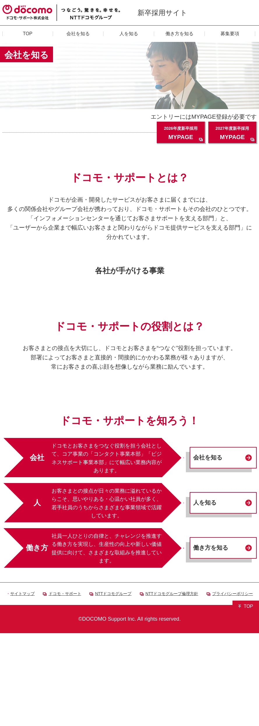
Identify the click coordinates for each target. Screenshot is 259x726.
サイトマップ (22, 686)
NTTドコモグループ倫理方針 (171, 686)
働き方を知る (210, 641)
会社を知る (207, 550)
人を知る (204, 595)
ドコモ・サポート (65, 686)
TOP (248, 699)
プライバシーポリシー (232, 686)
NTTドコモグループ (113, 686)
